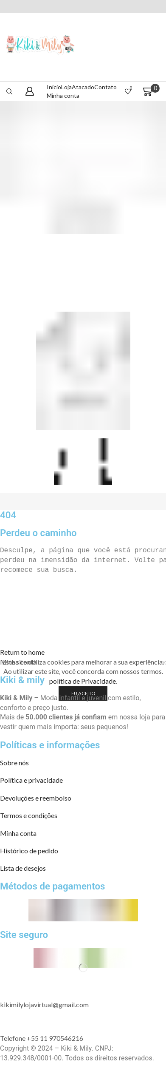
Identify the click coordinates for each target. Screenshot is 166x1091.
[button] (22, 652)
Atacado (83, 87)
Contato (105, 87)
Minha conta (63, 95)
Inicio (54, 87)
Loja (66, 87)
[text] (83, 551)
